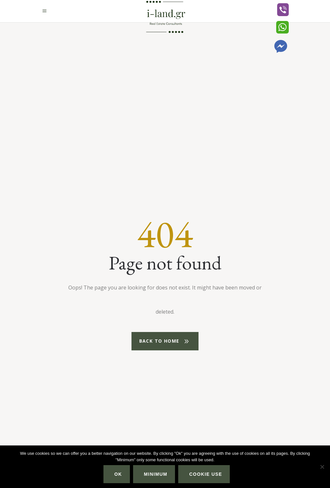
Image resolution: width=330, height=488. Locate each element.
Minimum (156, 474)
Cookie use (205, 474)
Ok (118, 474)
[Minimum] (322, 467)
